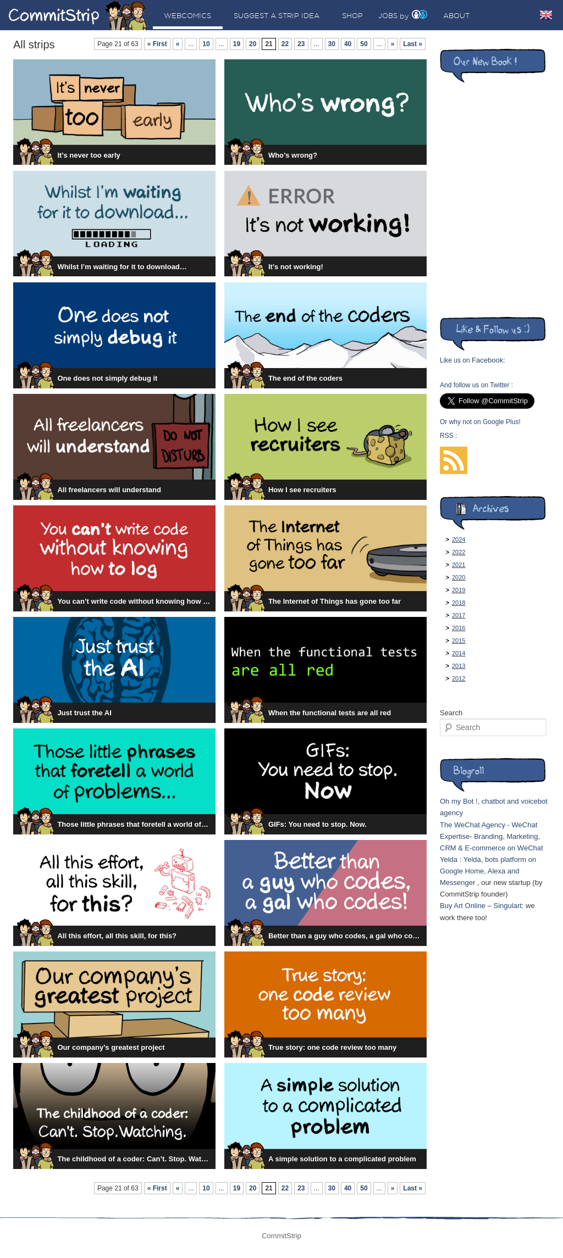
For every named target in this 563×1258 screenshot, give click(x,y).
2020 (458, 577)
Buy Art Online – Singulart (481, 905)
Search (451, 713)
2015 (458, 640)
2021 (458, 564)
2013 (458, 666)
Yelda (448, 859)
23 (301, 44)
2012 (458, 678)
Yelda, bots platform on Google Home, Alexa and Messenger (488, 871)
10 (205, 44)
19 (236, 44)
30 (331, 44)
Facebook (487, 360)
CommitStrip (78, 15)
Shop (352, 15)
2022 (458, 552)
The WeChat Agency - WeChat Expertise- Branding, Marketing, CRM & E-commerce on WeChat (491, 836)
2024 (458, 539)
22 (285, 44)
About (456, 15)
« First (157, 44)
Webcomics (187, 15)
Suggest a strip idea (276, 15)
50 (363, 44)
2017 (458, 615)
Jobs (388, 15)
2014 (458, 653)
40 (347, 44)
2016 (458, 628)
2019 (458, 590)
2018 (458, 602)
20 (252, 44)
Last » (412, 44)
